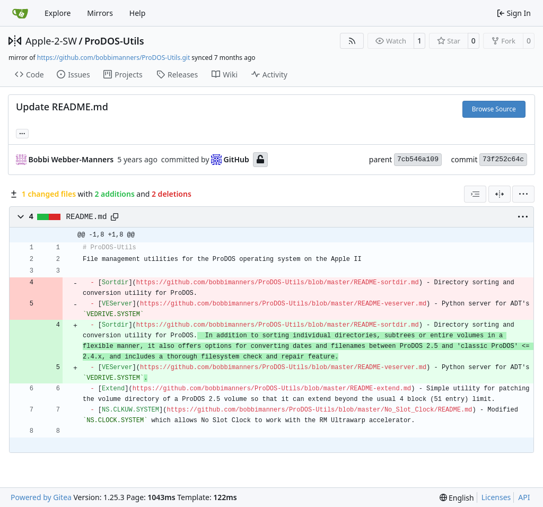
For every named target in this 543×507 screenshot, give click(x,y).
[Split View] (499, 194)
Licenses (496, 497)
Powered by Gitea (41, 497)
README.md (86, 217)
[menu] (523, 194)
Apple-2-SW (51, 41)
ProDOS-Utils (114, 41)
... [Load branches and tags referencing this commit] (22, 132)
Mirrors (100, 13)
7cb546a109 (418, 159)
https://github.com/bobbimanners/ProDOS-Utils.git (113, 57)
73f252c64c (503, 159)
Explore (58, 13)
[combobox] (475, 194)
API (524, 497)
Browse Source (494, 108)
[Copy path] (114, 216)
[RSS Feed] (352, 41)
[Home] (20, 13)
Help (137, 13)
